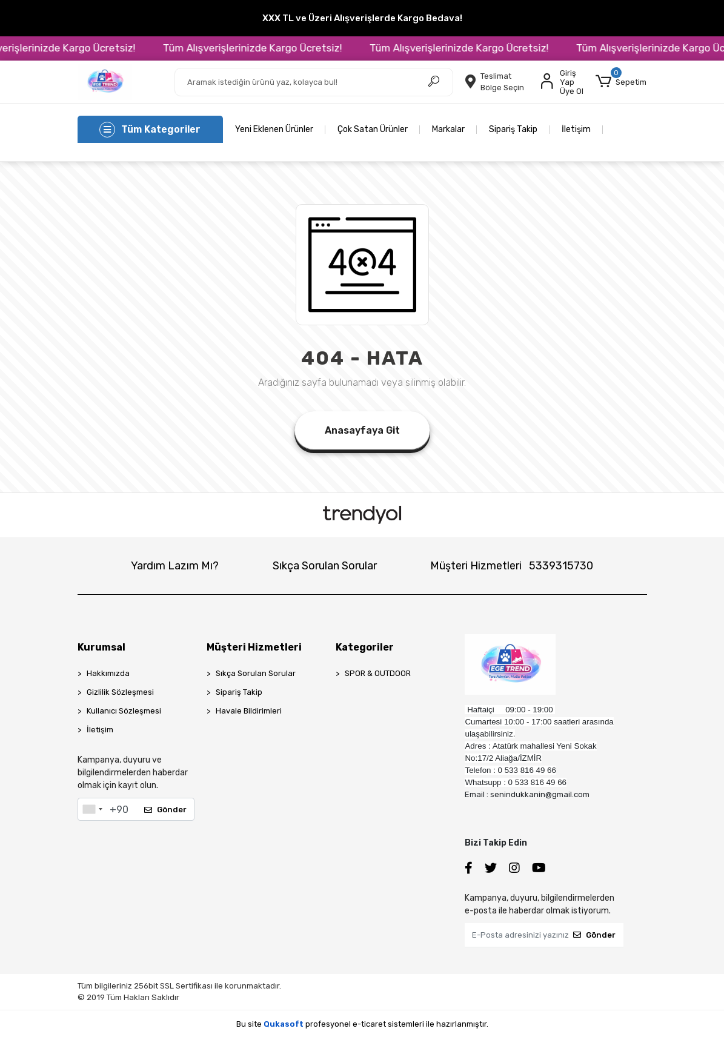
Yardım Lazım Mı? (175, 565)
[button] (621, 81)
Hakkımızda (108, 673)
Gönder (165, 809)
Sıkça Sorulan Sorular (325, 565)
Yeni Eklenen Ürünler (274, 129)
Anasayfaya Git (362, 430)
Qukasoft (284, 1024)
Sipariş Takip (513, 129)
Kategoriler (365, 647)
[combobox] (92, 809)
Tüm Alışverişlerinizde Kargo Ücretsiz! (269, 48)
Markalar (448, 129)
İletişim (576, 129)
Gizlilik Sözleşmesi (120, 692)
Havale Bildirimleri (249, 710)
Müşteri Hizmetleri (511, 565)
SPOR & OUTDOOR (378, 673)
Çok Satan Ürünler (372, 129)
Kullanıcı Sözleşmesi (124, 710)
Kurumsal (101, 647)
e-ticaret (369, 1024)
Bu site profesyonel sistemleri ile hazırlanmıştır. (362, 1024)
